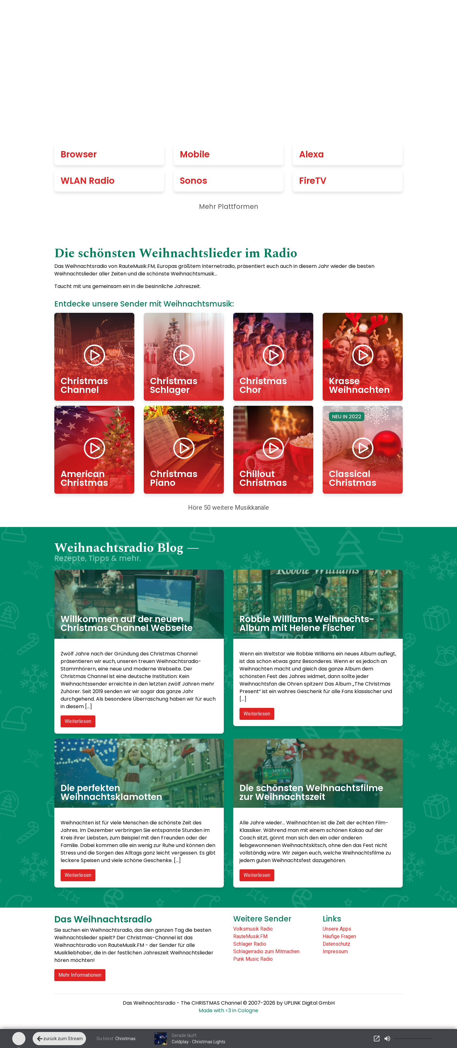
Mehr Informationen (79, 975)
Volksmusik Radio (253, 929)
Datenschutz (336, 944)
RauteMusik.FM (250, 936)
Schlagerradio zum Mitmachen (266, 951)
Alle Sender (249, 16)
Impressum (335, 951)
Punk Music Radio (253, 959)
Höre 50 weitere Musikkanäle (228, 507)
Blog (387, 16)
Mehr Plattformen (228, 206)
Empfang (294, 16)
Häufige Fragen (339, 936)
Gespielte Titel (345, 16)
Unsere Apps (337, 929)
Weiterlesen (78, 721)
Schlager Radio (249, 944)
